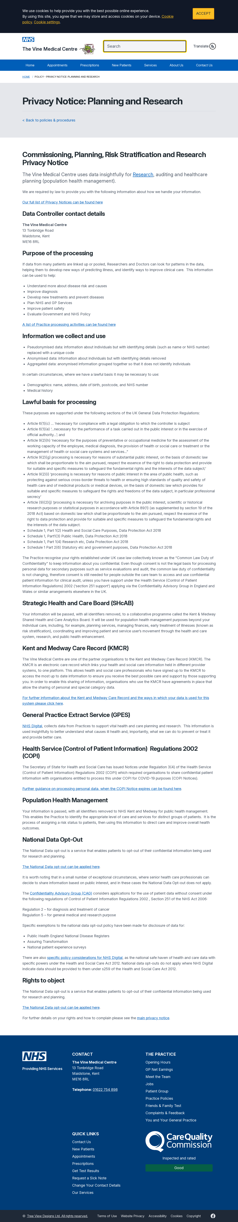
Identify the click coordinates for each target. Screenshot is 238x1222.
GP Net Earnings (159, 1069)
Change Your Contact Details (96, 1185)
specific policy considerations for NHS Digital (85, 958)
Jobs (150, 1084)
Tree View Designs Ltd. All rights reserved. (57, 1216)
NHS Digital (32, 726)
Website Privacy (132, 1216)
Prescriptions (89, 65)
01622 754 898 (105, 1089)
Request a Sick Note (89, 1178)
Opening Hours (158, 1062)
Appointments (57, 65)
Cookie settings (47, 22)
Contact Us (204, 65)
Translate (204, 46)
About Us (176, 65)
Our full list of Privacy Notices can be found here (62, 202)
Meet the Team (158, 1077)
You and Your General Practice (171, 1120)
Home (30, 65)
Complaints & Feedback (165, 1113)
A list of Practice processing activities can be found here (69, 324)
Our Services (83, 1192)
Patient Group (157, 1091)
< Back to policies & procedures (48, 120)
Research (143, 174)
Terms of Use (107, 1216)
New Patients (121, 65)
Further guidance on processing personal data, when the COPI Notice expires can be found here (101, 789)
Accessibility (158, 1216)
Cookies (177, 1216)
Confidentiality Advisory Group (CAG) (61, 893)
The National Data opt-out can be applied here (61, 867)
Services (150, 65)
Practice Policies (159, 1098)
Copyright (194, 1216)
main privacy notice (153, 1018)
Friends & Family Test (163, 1106)
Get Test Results (85, 1171)
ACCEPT (203, 13)
